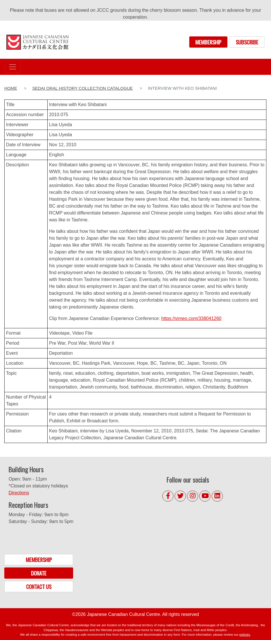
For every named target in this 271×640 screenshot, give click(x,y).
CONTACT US (38, 586)
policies (244, 634)
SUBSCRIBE (247, 42)
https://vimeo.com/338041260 (191, 318)
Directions (19, 492)
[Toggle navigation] (13, 67)
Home (10, 88)
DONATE (38, 573)
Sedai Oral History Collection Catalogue (82, 88)
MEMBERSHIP (208, 42)
